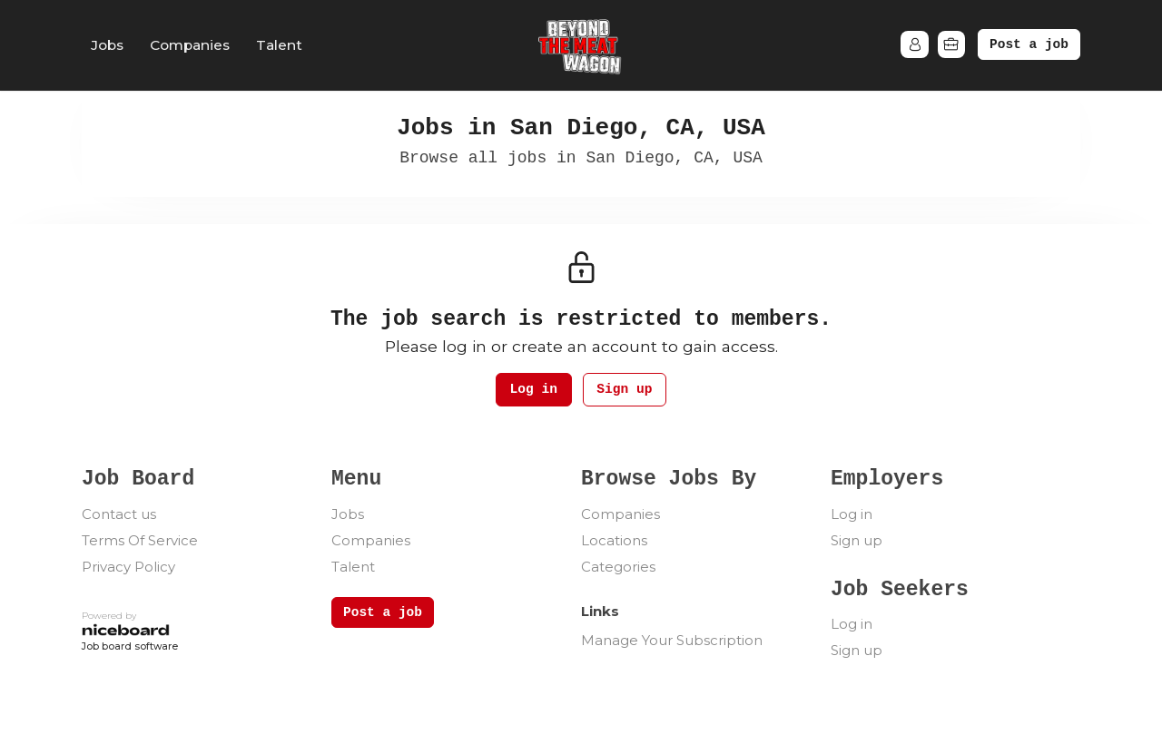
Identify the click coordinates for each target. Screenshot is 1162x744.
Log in (530, 390)
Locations (614, 541)
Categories (618, 567)
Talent (279, 45)
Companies (190, 45)
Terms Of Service (140, 541)
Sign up (627, 390)
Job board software (130, 648)
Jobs (107, 45)
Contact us (119, 515)
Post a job (1029, 44)
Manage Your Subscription (672, 641)
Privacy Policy (128, 567)
